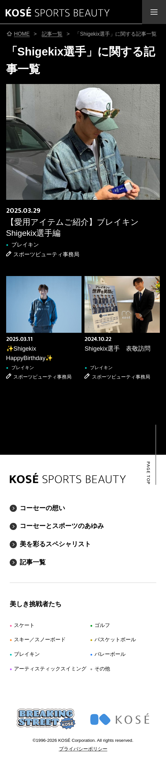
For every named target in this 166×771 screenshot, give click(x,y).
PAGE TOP (148, 473)
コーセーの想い (42, 508)
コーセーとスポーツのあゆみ (62, 525)
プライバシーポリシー (83, 749)
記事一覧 (33, 562)
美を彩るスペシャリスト (55, 544)
